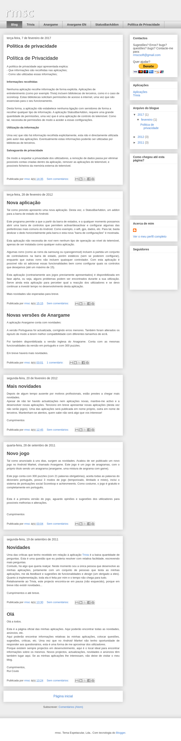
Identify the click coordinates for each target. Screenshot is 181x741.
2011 (141, 142)
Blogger (120, 732)
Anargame (51, 24)
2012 (141, 137)
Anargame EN (76, 24)
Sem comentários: (58, 178)
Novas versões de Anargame (38, 315)
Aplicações (140, 92)
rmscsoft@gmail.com (147, 55)
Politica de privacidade (32, 46)
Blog (14, 24)
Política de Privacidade (144, 24)
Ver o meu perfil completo (149, 236)
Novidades (18, 547)
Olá (10, 614)
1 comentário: (55, 362)
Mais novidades (24, 386)
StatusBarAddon (106, 24)
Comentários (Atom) (71, 706)
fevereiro (147, 119)
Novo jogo (18, 453)
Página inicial (63, 696)
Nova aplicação (23, 202)
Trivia (31, 24)
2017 (141, 114)
